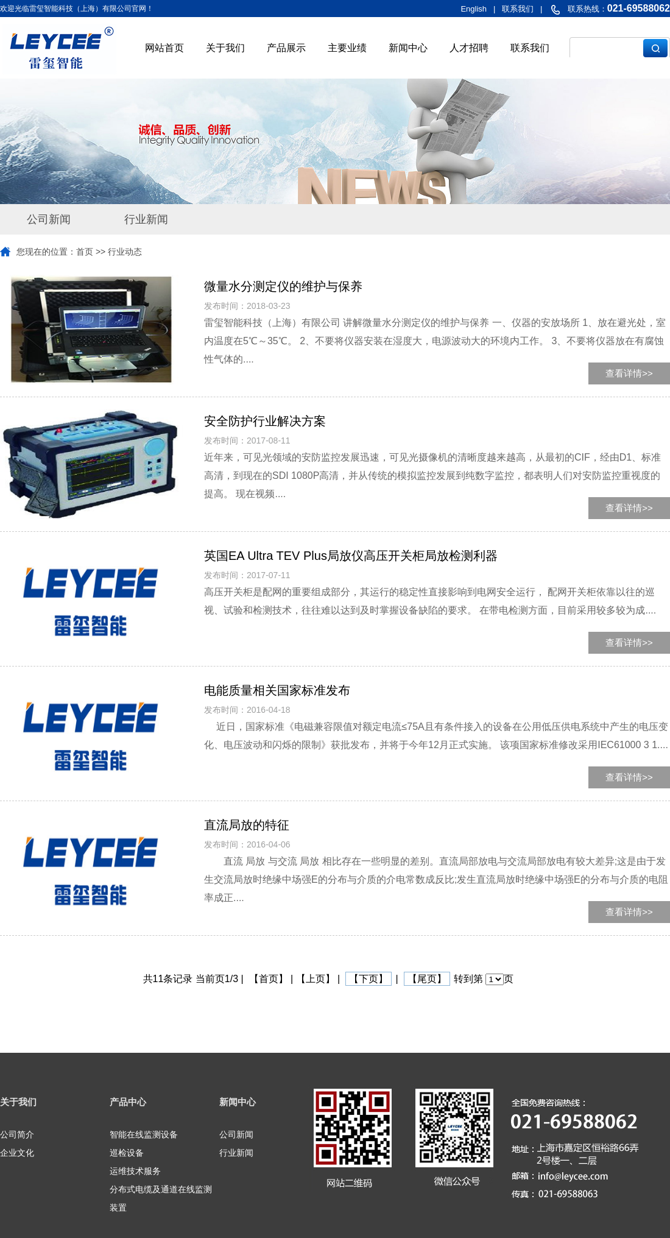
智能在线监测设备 (144, 1134)
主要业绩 (347, 48)
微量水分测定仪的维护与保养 (283, 286)
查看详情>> (629, 373)
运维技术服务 (135, 1171)
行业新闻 (146, 219)
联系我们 (529, 48)
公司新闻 (49, 219)
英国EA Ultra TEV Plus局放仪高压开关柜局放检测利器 (351, 555)
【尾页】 (426, 979)
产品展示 (286, 48)
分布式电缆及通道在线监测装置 (161, 1198)
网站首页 (164, 48)
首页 (84, 251)
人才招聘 (469, 48)
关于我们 (225, 48)
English (473, 8)
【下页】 (368, 979)
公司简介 (17, 1134)
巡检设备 (127, 1153)
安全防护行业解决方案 (265, 421)
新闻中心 (408, 48)
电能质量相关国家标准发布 (277, 690)
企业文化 (17, 1153)
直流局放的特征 (246, 825)
